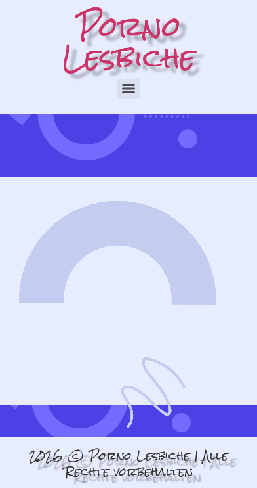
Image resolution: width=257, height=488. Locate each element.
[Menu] (128, 89)
